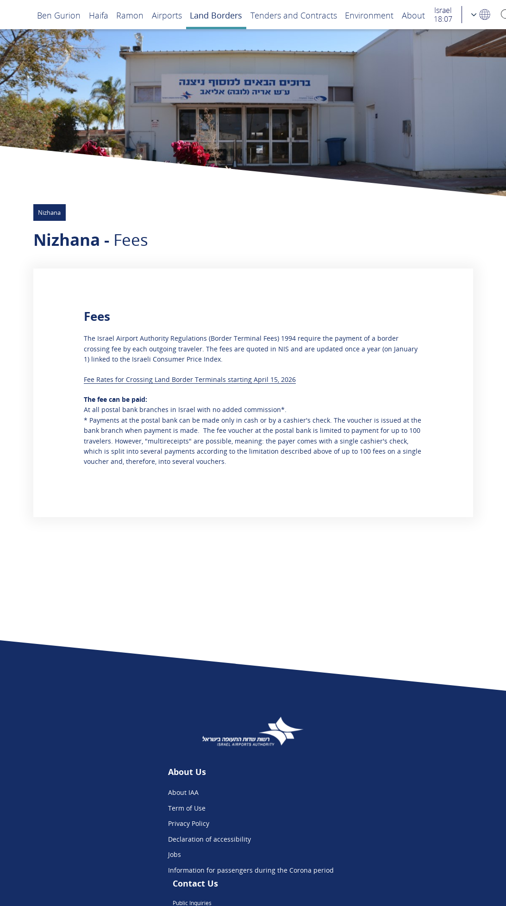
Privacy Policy (122, 823)
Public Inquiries (333, 792)
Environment (369, 15)
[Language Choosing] (481, 14)
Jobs (108, 854)
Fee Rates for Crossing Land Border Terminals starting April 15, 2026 (190, 379)
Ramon (130, 15)
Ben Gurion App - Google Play (354, 854)
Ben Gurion (59, 15)
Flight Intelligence (336, 808)
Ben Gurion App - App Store (352, 839)
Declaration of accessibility (143, 839)
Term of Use (120, 808)
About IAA (117, 792)
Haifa (98, 15)
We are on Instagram (341, 823)
